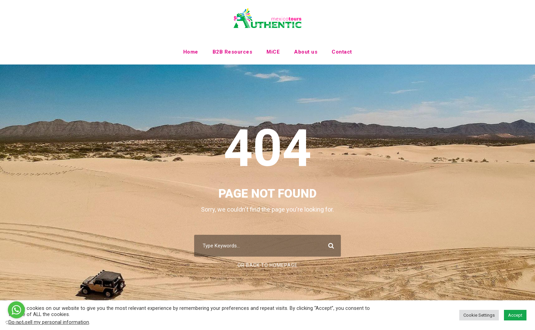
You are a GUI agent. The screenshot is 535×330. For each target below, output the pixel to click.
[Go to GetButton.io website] (16, 323)
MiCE (273, 52)
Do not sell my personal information (49, 322)
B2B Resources (232, 52)
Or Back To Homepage (267, 265)
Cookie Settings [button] (479, 315)
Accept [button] (515, 315)
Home (190, 52)
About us (305, 52)
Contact (342, 52)
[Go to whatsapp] (16, 309)
